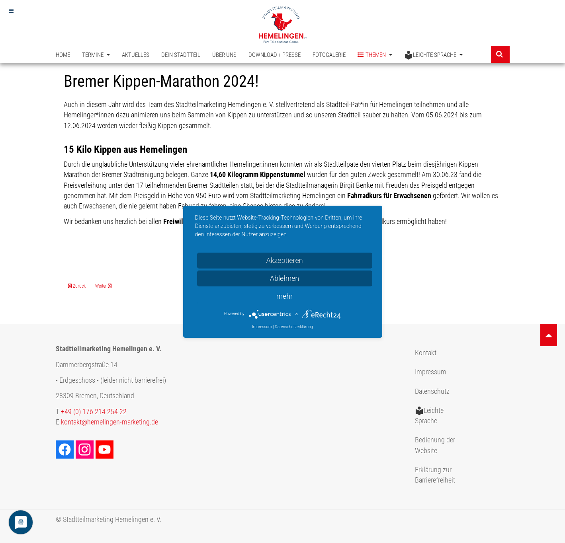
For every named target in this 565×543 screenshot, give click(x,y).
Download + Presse (274, 54)
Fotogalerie (329, 54)
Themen (375, 55)
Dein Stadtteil (180, 54)
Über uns (224, 54)
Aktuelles (135, 54)
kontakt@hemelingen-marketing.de (109, 422)
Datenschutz (432, 391)
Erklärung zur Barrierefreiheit (435, 475)
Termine (96, 54)
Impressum (430, 372)
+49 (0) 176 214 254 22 (94, 412)
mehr (284, 296)
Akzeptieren (284, 260)
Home (63, 54)
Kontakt (425, 353)
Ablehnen (284, 278)
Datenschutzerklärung (294, 327)
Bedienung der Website (435, 445)
